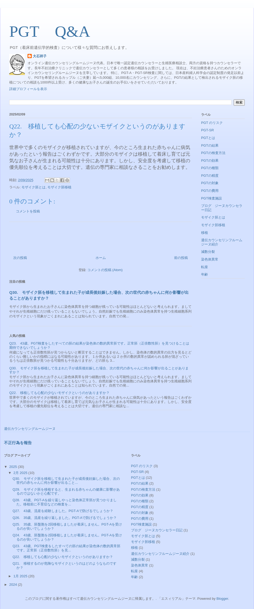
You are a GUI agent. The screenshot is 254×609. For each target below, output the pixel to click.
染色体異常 (209, 259)
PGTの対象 (210, 183)
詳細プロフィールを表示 (28, 89)
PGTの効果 (210, 160)
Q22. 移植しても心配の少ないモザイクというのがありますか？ (59, 393)
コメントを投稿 (28, 211)
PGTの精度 (210, 176)
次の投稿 (20, 258)
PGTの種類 (210, 168)
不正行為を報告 (18, 442)
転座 (204, 267)
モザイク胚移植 (59, 187)
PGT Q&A (59, 31)
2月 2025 (20, 473)
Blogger (222, 599)
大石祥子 (40, 56)
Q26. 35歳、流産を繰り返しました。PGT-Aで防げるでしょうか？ (64, 518)
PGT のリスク (212, 123)
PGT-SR (207, 130)
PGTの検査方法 (213, 153)
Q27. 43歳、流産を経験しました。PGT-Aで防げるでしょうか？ (62, 511)
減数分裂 (208, 252)
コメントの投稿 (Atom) (105, 270)
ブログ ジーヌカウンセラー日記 (157, 530)
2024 (13, 585)
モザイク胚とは (33, 187)
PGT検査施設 (211, 198)
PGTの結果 (210, 145)
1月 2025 (20, 576)
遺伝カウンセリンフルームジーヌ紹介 (160, 554)
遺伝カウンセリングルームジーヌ (30, 429)
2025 (13, 467)
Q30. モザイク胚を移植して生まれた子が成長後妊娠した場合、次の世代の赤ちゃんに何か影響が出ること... (66, 481)
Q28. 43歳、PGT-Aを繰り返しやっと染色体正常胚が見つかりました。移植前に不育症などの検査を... (64, 502)
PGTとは (208, 138)
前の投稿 (181, 258)
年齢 (204, 274)
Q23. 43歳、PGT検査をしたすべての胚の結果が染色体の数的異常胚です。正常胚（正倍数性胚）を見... (66, 548)
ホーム (101, 258)
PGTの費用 (210, 191)
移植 (204, 233)
